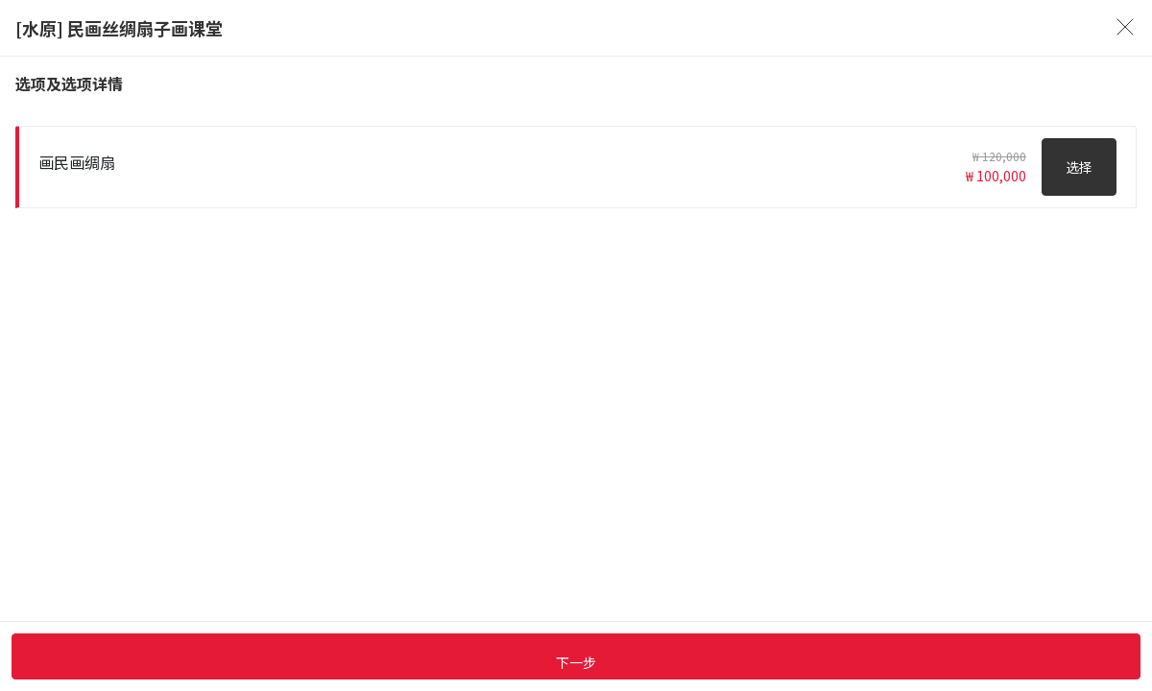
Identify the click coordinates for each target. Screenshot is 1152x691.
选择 (1079, 167)
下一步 (576, 662)
